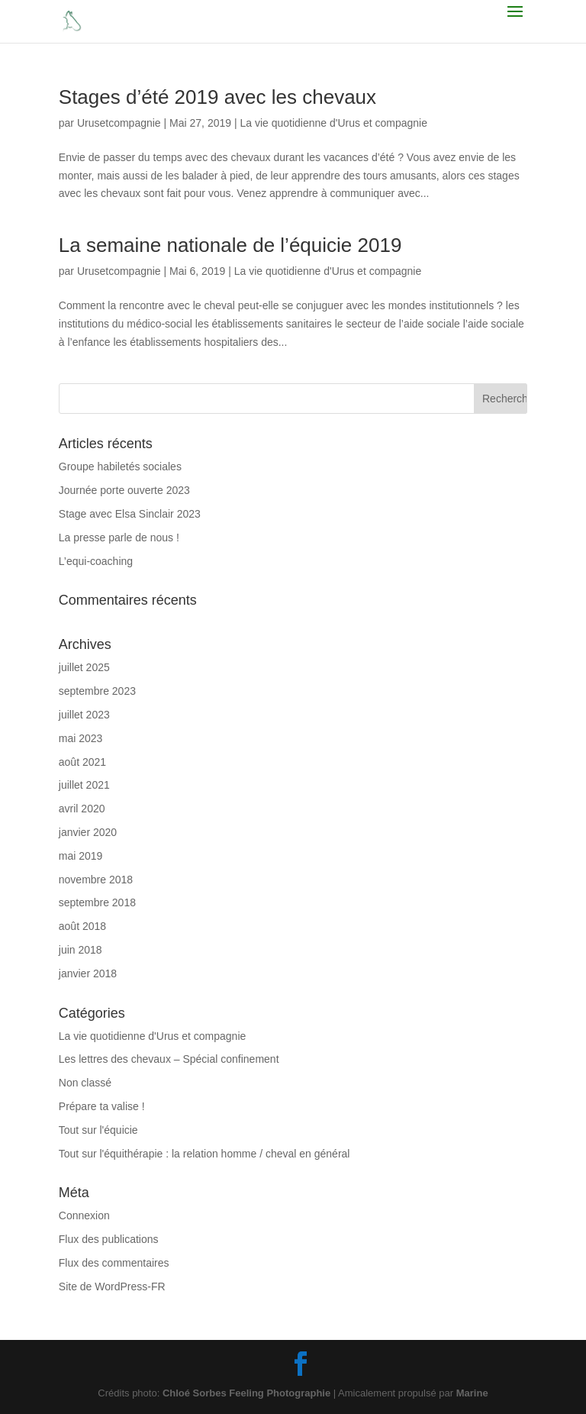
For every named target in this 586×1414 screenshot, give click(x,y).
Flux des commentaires (114, 1263)
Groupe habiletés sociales (120, 466)
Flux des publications (109, 1239)
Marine (472, 1393)
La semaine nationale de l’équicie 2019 (230, 245)
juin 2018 (80, 950)
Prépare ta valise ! (102, 1106)
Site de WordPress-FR (112, 1286)
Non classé (85, 1083)
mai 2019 (81, 856)
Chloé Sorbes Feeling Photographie (246, 1393)
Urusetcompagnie (119, 123)
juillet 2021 (84, 785)
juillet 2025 (84, 667)
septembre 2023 (97, 691)
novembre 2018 (96, 879)
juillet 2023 (84, 715)
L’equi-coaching (96, 561)
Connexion (84, 1215)
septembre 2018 (97, 902)
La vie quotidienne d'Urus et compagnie (333, 123)
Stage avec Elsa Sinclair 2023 (130, 514)
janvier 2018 (88, 973)
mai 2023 (81, 738)
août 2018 (82, 926)
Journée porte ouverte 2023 (124, 490)
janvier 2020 (88, 832)
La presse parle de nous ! (119, 537)
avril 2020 (82, 808)
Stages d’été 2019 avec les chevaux (217, 97)
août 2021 (82, 762)
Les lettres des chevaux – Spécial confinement (169, 1059)
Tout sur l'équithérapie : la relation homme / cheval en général (204, 1154)
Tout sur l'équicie (98, 1130)
